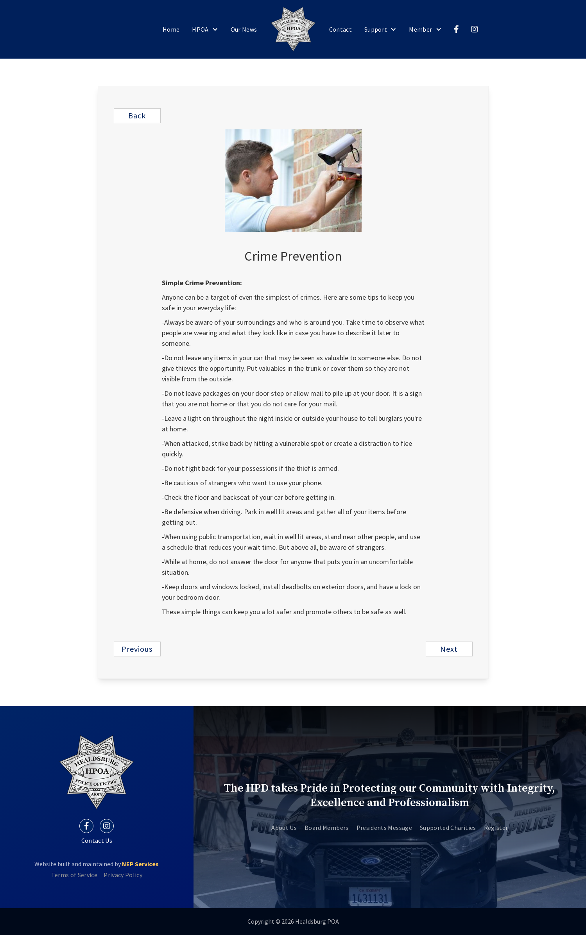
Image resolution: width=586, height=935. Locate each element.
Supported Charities (448, 827)
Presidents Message (384, 827)
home (171, 29)
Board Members (327, 827)
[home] (293, 29)
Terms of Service (74, 875)
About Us (284, 827)
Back (137, 115)
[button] (205, 29)
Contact (340, 29)
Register (496, 827)
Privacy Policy (123, 875)
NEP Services (140, 864)
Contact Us (97, 840)
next (449, 649)
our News (244, 29)
